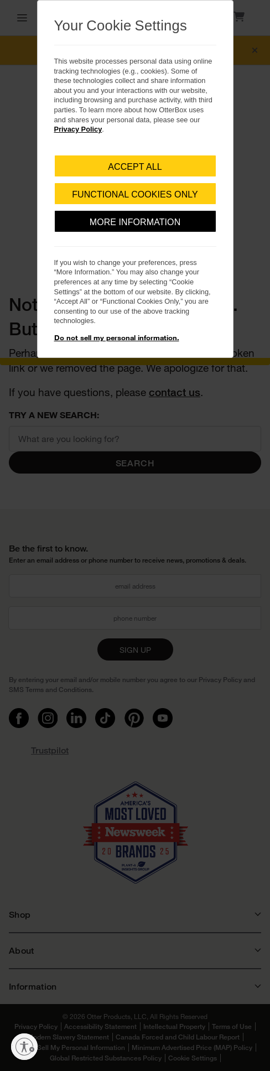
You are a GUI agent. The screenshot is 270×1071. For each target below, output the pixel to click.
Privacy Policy (78, 129)
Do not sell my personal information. (116, 337)
